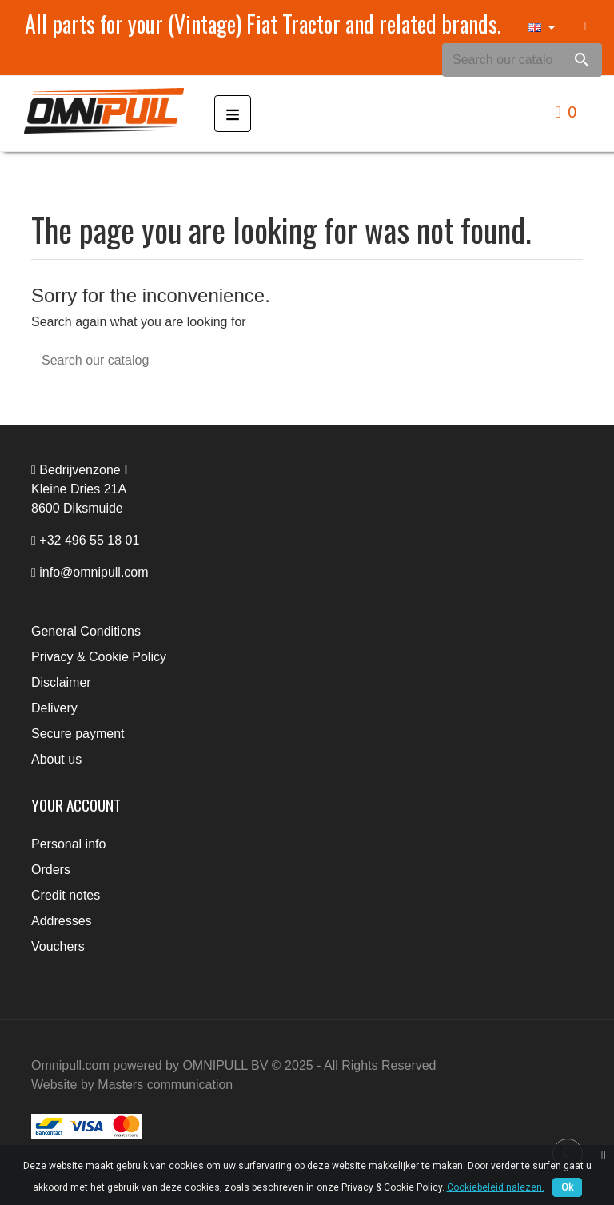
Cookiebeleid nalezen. (495, 1187)
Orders (50, 869)
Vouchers (58, 946)
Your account (76, 804)
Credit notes (65, 895)
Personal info (68, 844)
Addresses (61, 921)
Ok (567, 1187)
